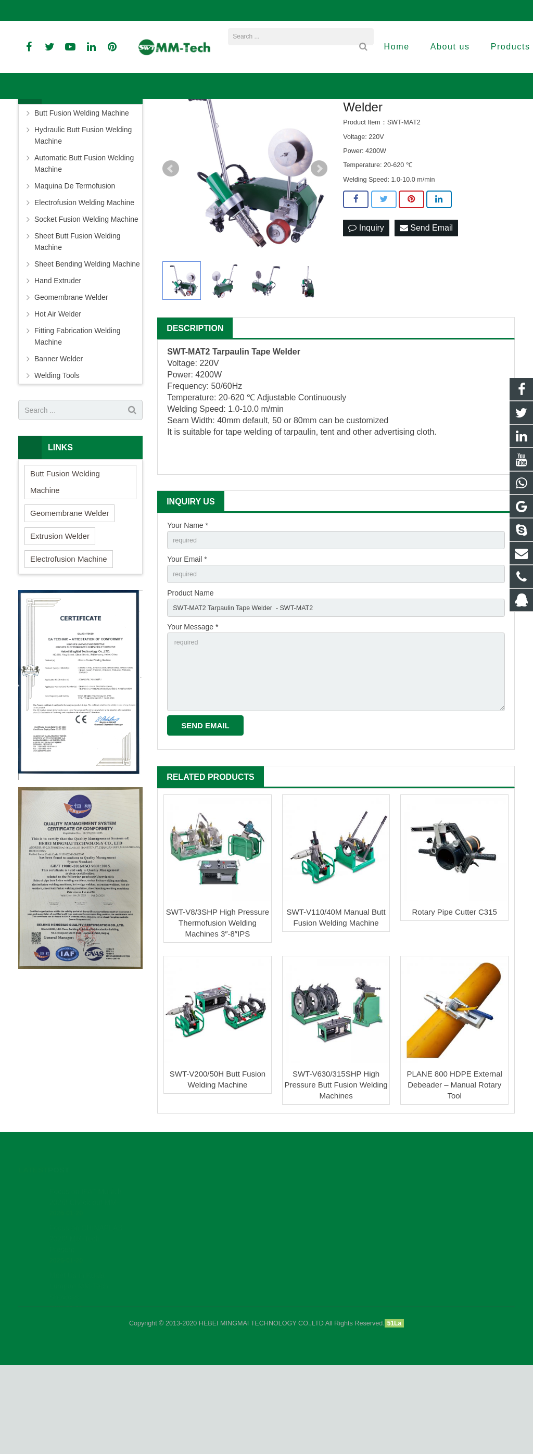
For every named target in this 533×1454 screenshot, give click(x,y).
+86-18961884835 (53, 10)
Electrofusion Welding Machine (84, 276)
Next (319, 242)
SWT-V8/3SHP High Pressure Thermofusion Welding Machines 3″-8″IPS (217, 1011)
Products (198, 127)
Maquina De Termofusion (74, 259)
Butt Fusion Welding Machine (81, 186)
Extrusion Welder (60, 609)
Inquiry (366, 301)
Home (167, 127)
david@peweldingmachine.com (254, 10)
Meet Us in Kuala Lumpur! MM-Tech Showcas (78, 1375)
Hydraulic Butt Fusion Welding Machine (83, 209)
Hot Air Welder (57, 387)
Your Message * (192, 707)
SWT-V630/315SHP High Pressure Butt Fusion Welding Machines (335, 1173)
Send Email (426, 301)
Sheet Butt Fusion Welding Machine (77, 315)
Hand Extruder (57, 354)
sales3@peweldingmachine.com (369, 10)
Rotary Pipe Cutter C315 (454, 1000)
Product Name (190, 670)
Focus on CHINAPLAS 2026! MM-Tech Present (86, 1327)
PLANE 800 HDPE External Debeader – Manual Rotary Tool (454, 1173)
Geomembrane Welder (71, 370)
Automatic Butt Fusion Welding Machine (84, 237)
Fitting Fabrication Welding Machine (77, 410)
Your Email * (187, 634)
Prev (170, 242)
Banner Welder (243, 127)
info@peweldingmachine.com (143, 10)
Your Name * (187, 599)
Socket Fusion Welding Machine (86, 292)
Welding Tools (57, 449)
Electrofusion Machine (68, 632)
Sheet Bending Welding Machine (87, 337)
